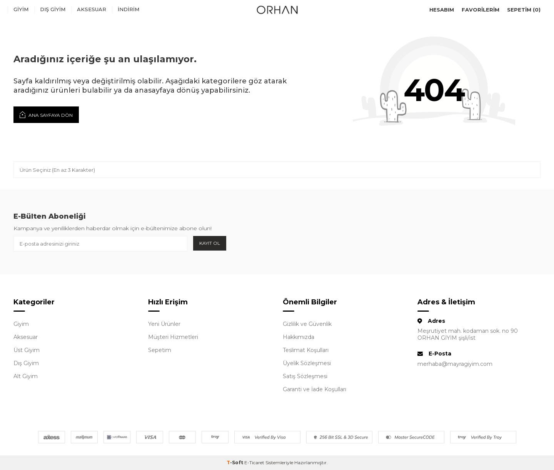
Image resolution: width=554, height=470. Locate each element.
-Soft (235, 462)
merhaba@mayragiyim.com (454, 363)
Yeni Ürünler (164, 324)
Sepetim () (524, 10)
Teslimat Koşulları (306, 350)
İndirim (128, 9)
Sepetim (159, 350)
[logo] (277, 9)
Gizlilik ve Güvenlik (307, 324)
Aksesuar (91, 9)
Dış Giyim (52, 9)
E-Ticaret (254, 462)
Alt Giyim (25, 376)
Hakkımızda (298, 337)
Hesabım (441, 10)
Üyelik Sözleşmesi (307, 363)
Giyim (20, 9)
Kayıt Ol (209, 243)
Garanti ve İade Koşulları (314, 389)
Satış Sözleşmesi (305, 376)
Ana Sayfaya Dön (46, 114)
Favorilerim (480, 10)
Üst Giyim (26, 350)
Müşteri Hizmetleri (173, 337)
